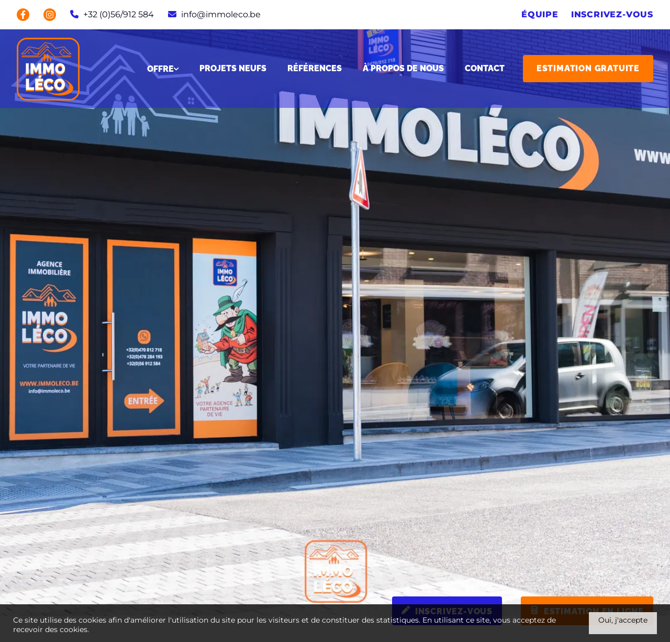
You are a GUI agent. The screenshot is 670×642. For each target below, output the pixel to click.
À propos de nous (403, 68)
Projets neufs (232, 68)
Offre (162, 68)
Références (314, 68)
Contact (485, 68)
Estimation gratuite (588, 68)
